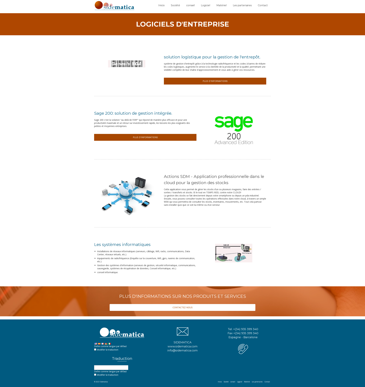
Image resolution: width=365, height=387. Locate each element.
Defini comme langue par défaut (110, 346)
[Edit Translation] (95, 349)
